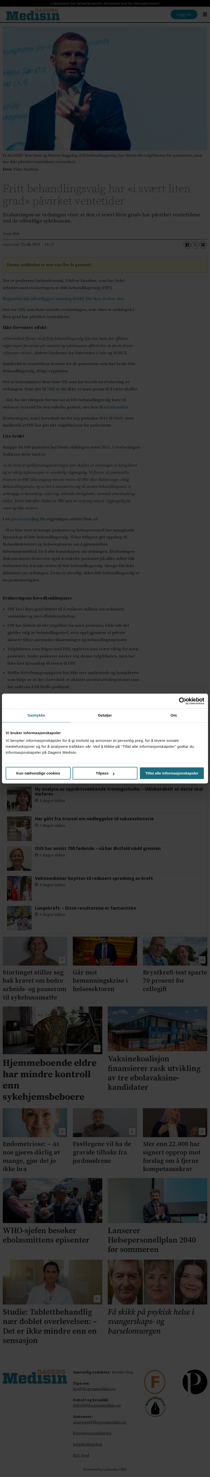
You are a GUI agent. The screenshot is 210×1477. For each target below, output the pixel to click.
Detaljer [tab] (105, 715)
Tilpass (105, 773)
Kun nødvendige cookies (38, 773)
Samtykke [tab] (36, 715)
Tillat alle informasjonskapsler (171, 773)
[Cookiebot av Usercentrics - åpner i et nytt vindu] (182, 701)
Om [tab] (174, 715)
